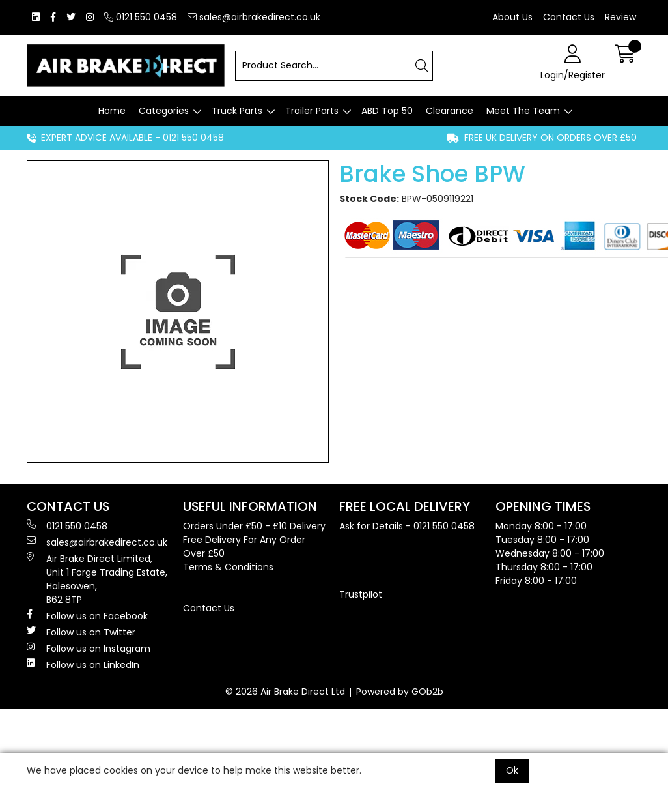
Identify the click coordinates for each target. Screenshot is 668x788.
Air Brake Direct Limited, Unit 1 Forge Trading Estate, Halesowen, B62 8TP (97, 579)
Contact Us (568, 16)
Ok (512, 770)
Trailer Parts (312, 110)
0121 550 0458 (140, 16)
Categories (164, 110)
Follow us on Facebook (87, 615)
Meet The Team (523, 110)
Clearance (449, 110)
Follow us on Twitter (81, 632)
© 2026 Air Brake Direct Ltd (285, 691)
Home (112, 110)
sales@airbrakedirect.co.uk (254, 16)
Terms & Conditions (228, 567)
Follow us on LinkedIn (83, 664)
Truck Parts (237, 110)
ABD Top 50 (387, 110)
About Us (512, 16)
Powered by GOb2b (399, 691)
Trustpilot (360, 594)
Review (620, 16)
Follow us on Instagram (88, 648)
